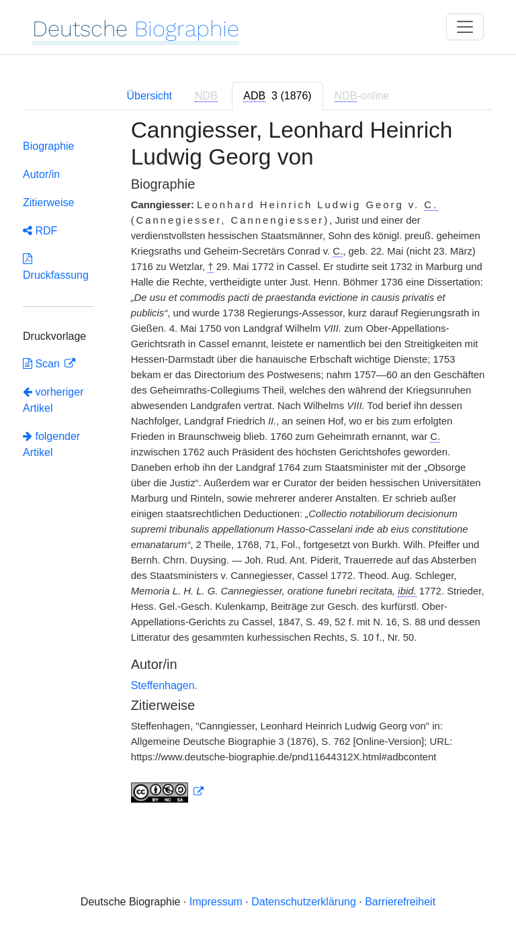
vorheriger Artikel (53, 400)
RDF (40, 230)
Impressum (216, 901)
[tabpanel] (258, 468)
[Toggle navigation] (465, 26)
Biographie (49, 146)
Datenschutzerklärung (303, 901)
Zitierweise (48, 202)
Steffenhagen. (164, 685)
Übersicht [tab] (149, 95)
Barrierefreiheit (400, 901)
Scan (42, 363)
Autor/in (41, 174)
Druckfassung (56, 267)
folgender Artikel (51, 444)
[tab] (277, 96)
